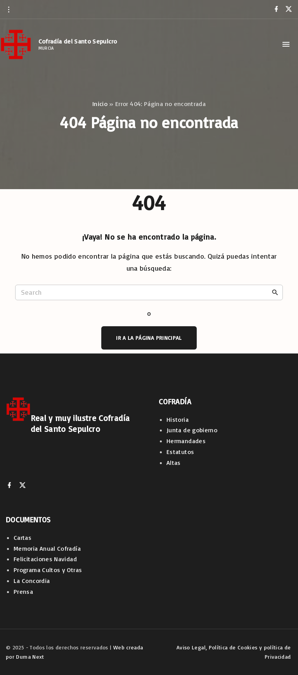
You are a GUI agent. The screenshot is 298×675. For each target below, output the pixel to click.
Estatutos (180, 452)
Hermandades (186, 441)
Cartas (22, 537)
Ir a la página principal (149, 337)
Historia (177, 419)
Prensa (23, 591)
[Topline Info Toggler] (8, 9)
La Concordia (32, 581)
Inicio (99, 104)
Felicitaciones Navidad (45, 559)
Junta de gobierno (191, 430)
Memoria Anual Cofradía (47, 548)
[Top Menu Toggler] (286, 44)
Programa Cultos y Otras (48, 570)
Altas (173, 462)
